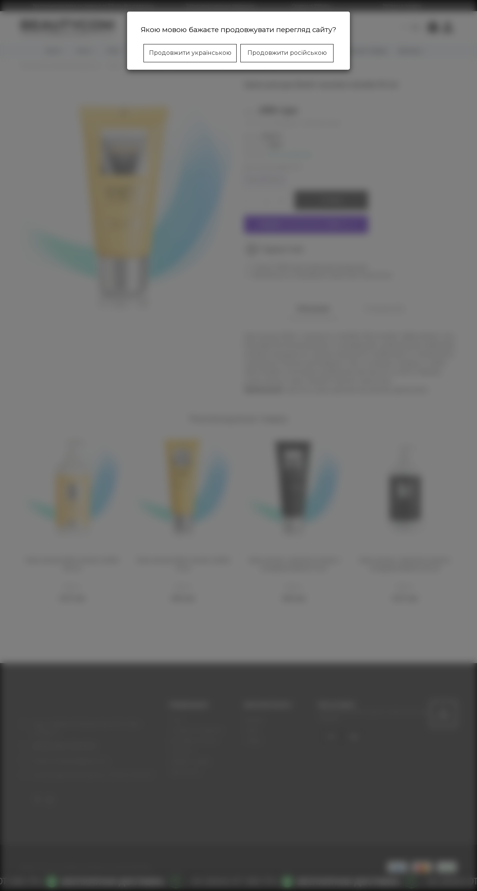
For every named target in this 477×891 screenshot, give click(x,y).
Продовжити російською (287, 52)
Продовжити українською (190, 52)
